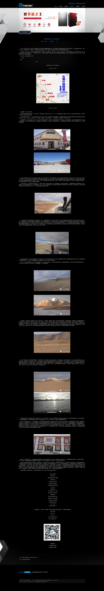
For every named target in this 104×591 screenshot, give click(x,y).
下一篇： (24, 559)
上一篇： (28, 557)
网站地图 (37, 581)
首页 (56, 6)
